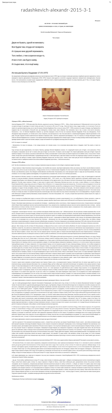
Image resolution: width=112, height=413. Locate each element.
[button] (110, 2)
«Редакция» (41, 379)
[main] (56, 10)
